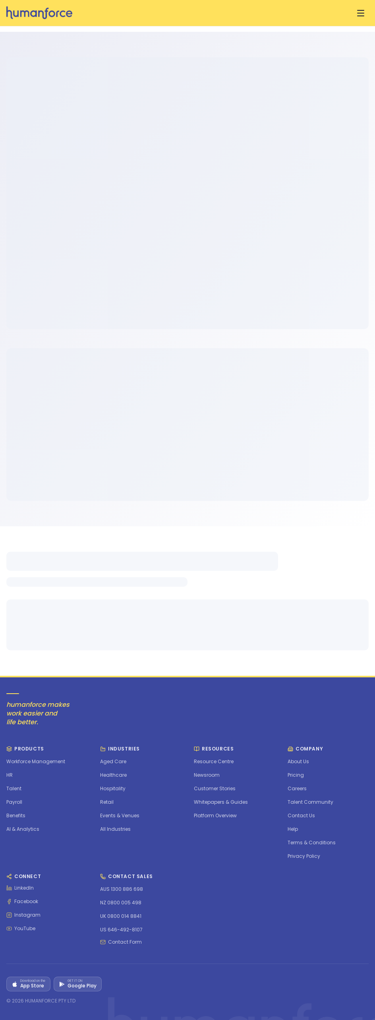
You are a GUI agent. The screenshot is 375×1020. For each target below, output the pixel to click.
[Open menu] (361, 13)
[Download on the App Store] (28, 984)
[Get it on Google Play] (78, 984)
